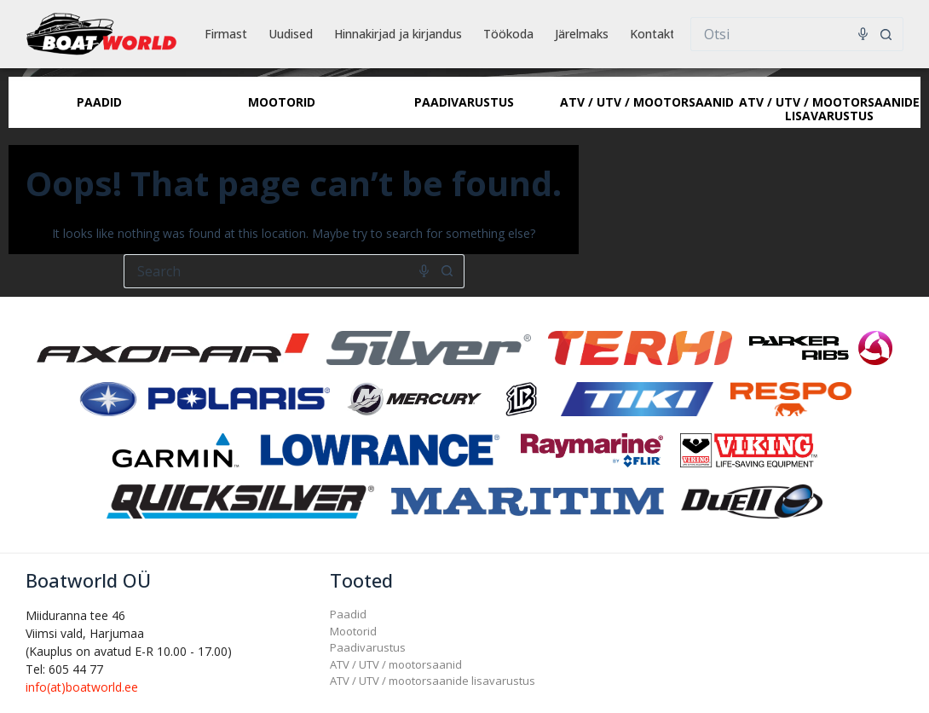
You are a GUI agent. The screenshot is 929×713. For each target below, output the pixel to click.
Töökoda (508, 34)
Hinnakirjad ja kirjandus (398, 34)
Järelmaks (582, 34)
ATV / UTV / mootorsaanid (396, 664)
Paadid (348, 614)
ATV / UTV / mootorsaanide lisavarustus (432, 680)
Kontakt (652, 34)
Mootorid (353, 631)
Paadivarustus (368, 647)
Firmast (226, 34)
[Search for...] (779, 34)
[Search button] (886, 34)
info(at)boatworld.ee (82, 687)
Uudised (290, 34)
